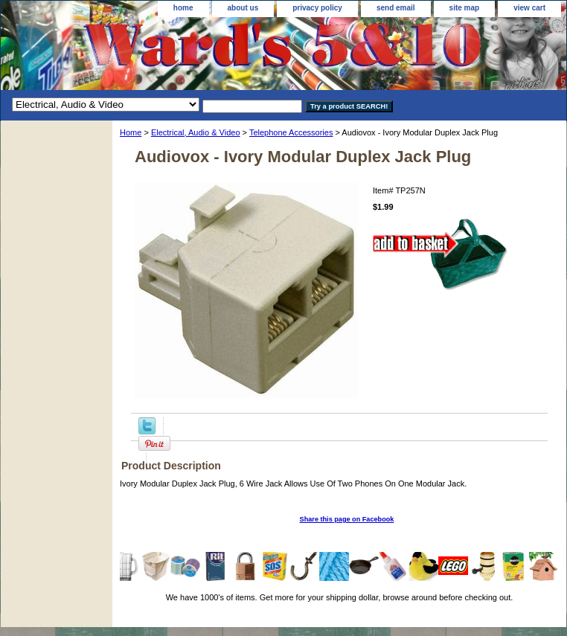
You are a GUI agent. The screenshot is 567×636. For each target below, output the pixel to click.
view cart (529, 8)
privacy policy (317, 8)
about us (243, 8)
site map (464, 8)
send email (396, 8)
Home (130, 132)
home (183, 8)
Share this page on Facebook (347, 519)
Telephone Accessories (291, 132)
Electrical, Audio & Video (195, 132)
